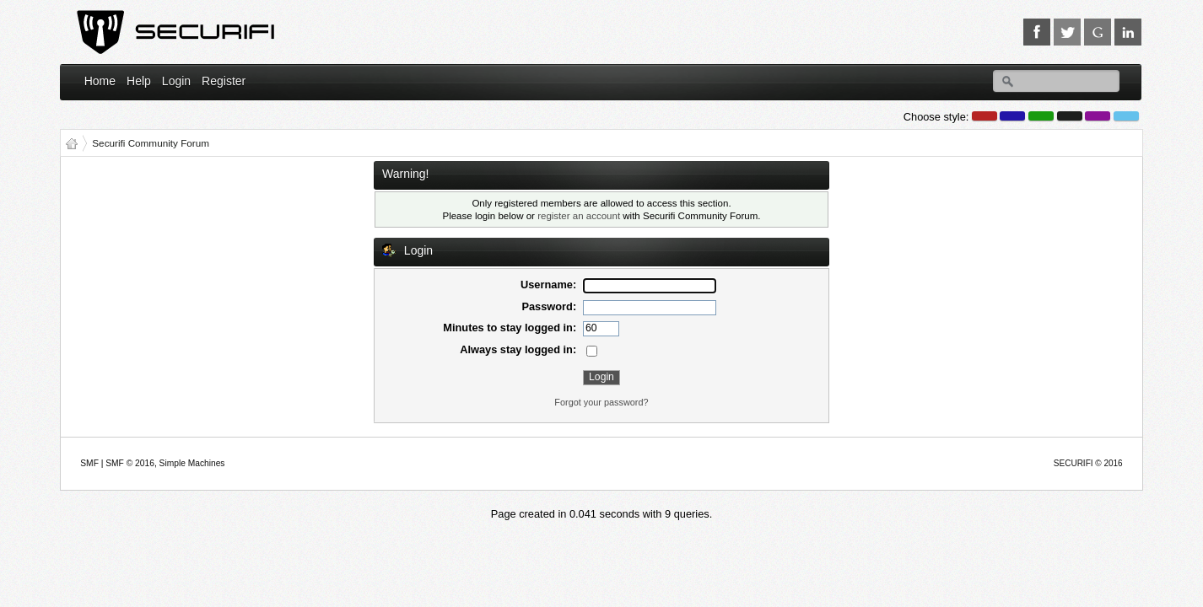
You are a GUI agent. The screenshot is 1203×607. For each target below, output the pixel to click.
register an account (578, 216)
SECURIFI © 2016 (1088, 463)
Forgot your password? (601, 402)
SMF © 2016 (129, 463)
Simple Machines (192, 463)
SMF (89, 463)
